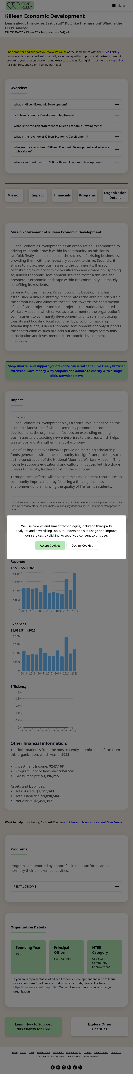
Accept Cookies (50, 545)
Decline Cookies (82, 545)
